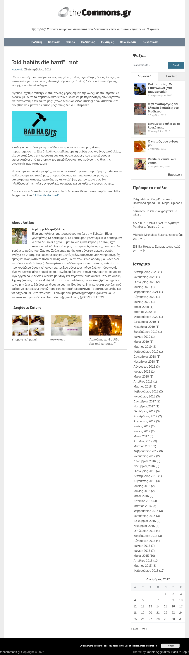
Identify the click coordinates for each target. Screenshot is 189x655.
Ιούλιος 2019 (142, 336)
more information (148, 646)
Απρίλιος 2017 (143, 441)
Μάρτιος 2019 (143, 346)
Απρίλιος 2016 (143, 501)
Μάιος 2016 (141, 496)
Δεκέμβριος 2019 (145, 321)
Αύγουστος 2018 (144, 366)
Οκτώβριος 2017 (144, 411)
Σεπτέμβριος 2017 (145, 416)
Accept (170, 645)
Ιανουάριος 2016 (144, 515)
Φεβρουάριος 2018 (146, 391)
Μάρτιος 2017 (143, 446)
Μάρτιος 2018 (143, 386)
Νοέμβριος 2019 (144, 326)
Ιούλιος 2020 (142, 301)
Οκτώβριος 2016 (144, 471)
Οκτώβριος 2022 (144, 282)
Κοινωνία (54, 42)
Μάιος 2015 (141, 555)
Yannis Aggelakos (158, 652)
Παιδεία (70, 42)
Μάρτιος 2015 (143, 565)
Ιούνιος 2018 (142, 371)
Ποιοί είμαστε (128, 42)
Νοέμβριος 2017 (144, 406)
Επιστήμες (107, 42)
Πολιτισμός (88, 42)
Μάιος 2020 (141, 306)
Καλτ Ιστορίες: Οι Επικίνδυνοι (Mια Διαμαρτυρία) (160, 88)
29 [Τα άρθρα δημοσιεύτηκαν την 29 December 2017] (165, 619)
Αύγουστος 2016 (144, 481)
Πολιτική (36, 42)
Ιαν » (144, 628)
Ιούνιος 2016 (142, 491)
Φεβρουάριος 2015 (146, 570)
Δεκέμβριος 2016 (145, 461)
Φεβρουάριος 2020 (146, 316)
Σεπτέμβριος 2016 (145, 476)
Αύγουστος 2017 (144, 421)
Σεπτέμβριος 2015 (145, 535)
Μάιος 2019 (141, 341)
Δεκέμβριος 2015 (145, 520)
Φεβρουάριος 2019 (146, 351)
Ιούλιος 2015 (142, 545)
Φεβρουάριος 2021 (146, 291)
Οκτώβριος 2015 (144, 530)
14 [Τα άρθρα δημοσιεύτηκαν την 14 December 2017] (158, 606)
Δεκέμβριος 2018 (145, 356)
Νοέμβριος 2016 (144, 466)
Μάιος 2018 (141, 376)
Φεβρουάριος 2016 (146, 510)
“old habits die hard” (46, 195)
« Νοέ (134, 628)
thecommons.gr (10, 652)
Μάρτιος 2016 (143, 506)
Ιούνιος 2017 (142, 431)
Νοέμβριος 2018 (144, 361)
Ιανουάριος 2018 (144, 396)
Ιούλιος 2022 (142, 287)
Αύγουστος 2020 (144, 296)
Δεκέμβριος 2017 (145, 401)
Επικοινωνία (150, 42)
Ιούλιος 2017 (142, 426)
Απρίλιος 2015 (143, 560)
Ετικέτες (171, 76)
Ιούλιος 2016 (142, 486)
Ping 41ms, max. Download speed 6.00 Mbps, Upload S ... (158, 203)
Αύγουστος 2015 (144, 540)
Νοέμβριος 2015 (144, 525)
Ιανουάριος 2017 (144, 456)
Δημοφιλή (144, 76)
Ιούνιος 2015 (142, 550)
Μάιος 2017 (141, 436)
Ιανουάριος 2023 (144, 277)
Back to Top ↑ (180, 652)
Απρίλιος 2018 (143, 381)
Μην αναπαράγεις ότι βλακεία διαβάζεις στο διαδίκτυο (163, 107)
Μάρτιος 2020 (143, 311)
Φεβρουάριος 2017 (146, 451)
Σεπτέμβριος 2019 (145, 331)
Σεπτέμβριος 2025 (145, 272)
